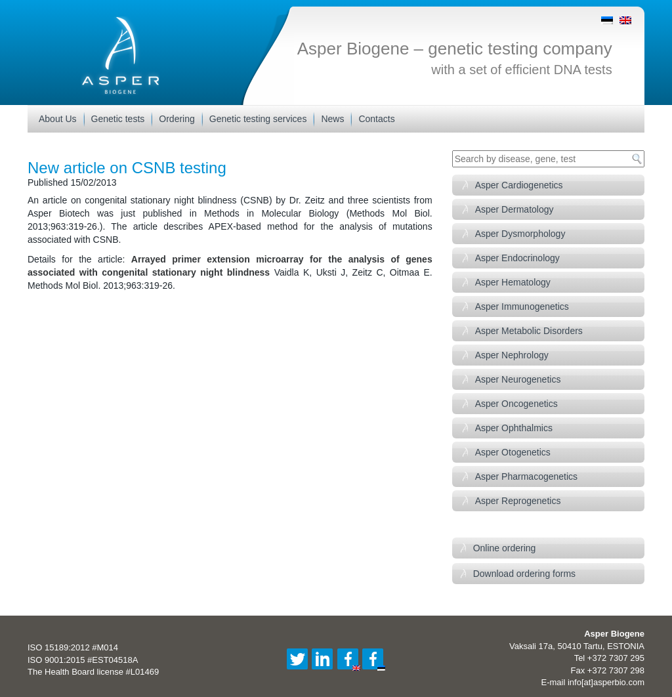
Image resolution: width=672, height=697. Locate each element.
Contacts (376, 119)
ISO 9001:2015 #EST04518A (83, 660)
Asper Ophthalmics (514, 428)
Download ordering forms (524, 573)
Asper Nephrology (512, 355)
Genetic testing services (258, 119)
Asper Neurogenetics (518, 379)
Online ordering (504, 548)
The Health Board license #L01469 (93, 672)
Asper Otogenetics (513, 452)
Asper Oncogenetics (516, 403)
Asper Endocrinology (517, 258)
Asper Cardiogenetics (519, 185)
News (332, 119)
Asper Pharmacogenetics (526, 476)
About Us (58, 119)
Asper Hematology (513, 282)
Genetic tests (118, 119)
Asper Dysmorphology (520, 233)
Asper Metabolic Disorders (529, 331)
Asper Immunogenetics (522, 306)
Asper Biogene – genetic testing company (454, 48)
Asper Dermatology (514, 209)
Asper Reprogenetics (518, 501)
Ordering (176, 119)
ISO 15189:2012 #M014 (73, 647)
